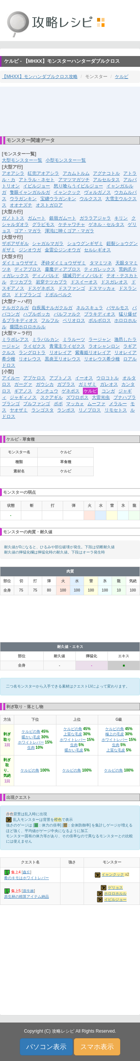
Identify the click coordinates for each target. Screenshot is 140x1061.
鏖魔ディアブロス (63, 269)
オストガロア (49, 205)
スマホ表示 (97, 1047)
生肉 (31, 747)
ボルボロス (99, 320)
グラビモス (43, 224)
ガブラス (66, 384)
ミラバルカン (45, 339)
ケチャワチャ (71, 224)
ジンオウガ (30, 249)
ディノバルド (45, 275)
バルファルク (67, 314)
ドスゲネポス (41, 288)
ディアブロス (27, 269)
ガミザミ (87, 384)
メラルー (118, 403)
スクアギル (51, 397)
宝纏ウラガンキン (58, 198)
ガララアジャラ (95, 218)
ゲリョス (115, 887)
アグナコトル (106, 173)
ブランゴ (11, 403)
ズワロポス (77, 397)
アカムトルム (76, 173)
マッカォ (75, 403)
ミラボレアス (15, 339)
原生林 (28, 890)
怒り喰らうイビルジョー (78, 186)
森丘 (26, 872)
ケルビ (121, 76)
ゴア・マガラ (27, 230)
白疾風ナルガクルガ (52, 307)
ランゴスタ (42, 410)
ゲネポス (71, 391)
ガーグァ (23, 384)
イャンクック (67, 192)
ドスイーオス (84, 282)
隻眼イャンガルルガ (30, 192)
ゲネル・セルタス (106, 224)
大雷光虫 (101, 397)
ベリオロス (74, 320)
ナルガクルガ (15, 307)
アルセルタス (106, 179)
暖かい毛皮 (31, 737)
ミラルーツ (74, 339)
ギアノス (23, 391)
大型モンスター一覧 (22, 160)
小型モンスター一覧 (66, 160)
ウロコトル (107, 378)
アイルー (11, 378)
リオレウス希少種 (102, 359)
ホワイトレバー (31, 742)
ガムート (37, 218)
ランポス (66, 410)
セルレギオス (97, 249)
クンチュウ (47, 391)
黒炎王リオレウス (63, 359)
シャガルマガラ (47, 243)
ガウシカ (45, 384)
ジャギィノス (23, 397)
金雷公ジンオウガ (63, 249)
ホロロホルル (115, 893)
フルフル (50, 320)
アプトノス (60, 378)
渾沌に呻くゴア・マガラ (69, 230)
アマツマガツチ (74, 179)
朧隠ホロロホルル (28, 326)
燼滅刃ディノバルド (83, 275)
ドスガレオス (114, 282)
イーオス (84, 378)
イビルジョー (36, 186)
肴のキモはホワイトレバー (26, 878)
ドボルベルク (58, 294)
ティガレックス (99, 269)
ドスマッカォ (101, 288)
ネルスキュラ (89, 307)
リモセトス (116, 410)
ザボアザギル (15, 243)
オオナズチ (21, 205)
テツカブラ (21, 282)
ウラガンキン (23, 198)
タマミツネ (101, 263)
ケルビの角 (31, 731)
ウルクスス (91, 198)
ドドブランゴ (27, 294)
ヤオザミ (19, 410)
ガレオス (109, 384)
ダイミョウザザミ (20, 263)
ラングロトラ (32, 352)
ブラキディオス (99, 314)
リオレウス (30, 359)
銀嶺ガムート (62, 218)
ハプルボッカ (36, 314)
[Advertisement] (70, 111)
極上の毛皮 (114, 734)
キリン (121, 218)
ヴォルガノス (97, 192)
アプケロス (34, 378)
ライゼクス (34, 346)
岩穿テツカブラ (51, 282)
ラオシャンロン (104, 346)
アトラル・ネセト (37, 179)
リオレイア (60, 352)
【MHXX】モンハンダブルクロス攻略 (40, 76)
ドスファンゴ (71, 288)
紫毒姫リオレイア (93, 352)
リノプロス (89, 410)
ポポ (58, 403)
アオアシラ (13, 173)
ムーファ (96, 403)
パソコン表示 (46, 1047)
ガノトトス (13, 218)
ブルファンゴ (36, 403)
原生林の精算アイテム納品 (26, 896)
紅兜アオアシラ (43, 173)
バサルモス (117, 307)
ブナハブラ (124, 397)
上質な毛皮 (72, 734)
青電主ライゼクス (67, 346)
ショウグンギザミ (85, 243)
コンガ (108, 391)
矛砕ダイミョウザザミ (63, 263)
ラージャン (99, 339)
